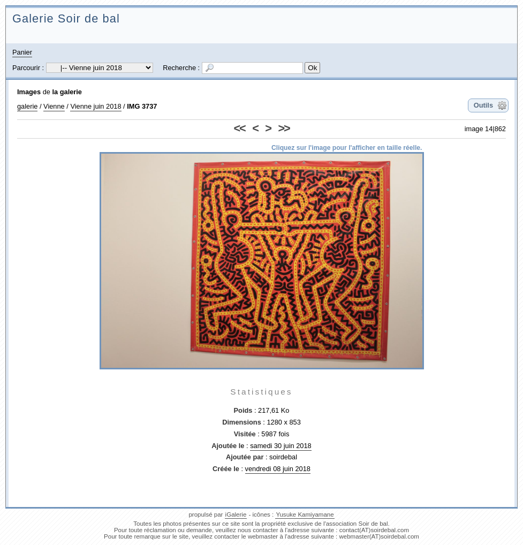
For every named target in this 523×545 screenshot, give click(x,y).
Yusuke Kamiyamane (304, 514)
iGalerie (236, 514)
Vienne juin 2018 (95, 106)
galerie (27, 106)
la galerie (67, 92)
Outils (483, 105)
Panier (22, 52)
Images (29, 92)
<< (239, 128)
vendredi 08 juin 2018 (277, 469)
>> (283, 128)
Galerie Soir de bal (66, 18)
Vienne (54, 106)
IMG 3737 (142, 106)
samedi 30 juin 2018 (281, 446)
